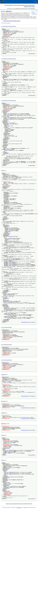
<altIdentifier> (8, 11)
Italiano (18, 503)
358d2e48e (25, 507)
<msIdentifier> (3, 374)
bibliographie (31, 53)
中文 (31, 503)
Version (8, 507)
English (7, 503)
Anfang (33, 12)
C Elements (34, 13)
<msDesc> (3, 170)
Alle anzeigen (31, 322)
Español (14, 503)
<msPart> (2, 435)
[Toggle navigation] (35, 2)
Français (21, 503)
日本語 (25, 503)
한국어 (28, 503)
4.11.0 (10, 507)
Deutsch (10, 503)
